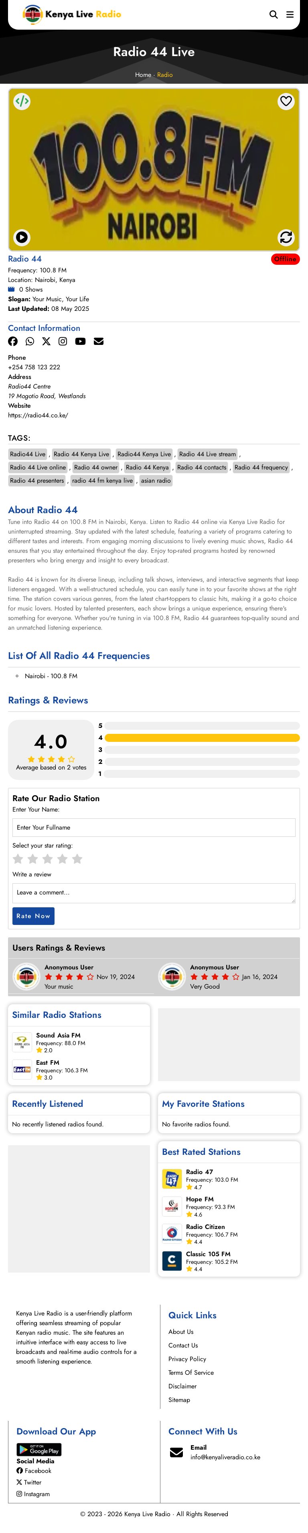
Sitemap (179, 1400)
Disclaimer (182, 1386)
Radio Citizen (205, 1226)
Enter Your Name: (36, 809)
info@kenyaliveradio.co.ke (225, 1457)
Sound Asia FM (58, 1035)
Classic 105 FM (208, 1254)
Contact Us (183, 1345)
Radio (165, 75)
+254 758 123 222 (34, 367)
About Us (180, 1332)
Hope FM (200, 1199)
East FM (47, 1062)
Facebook (33, 1471)
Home (143, 75)
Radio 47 (199, 1171)
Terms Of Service (191, 1372)
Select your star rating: (42, 845)
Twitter (28, 1482)
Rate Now (33, 916)
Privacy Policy (187, 1359)
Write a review (31, 874)
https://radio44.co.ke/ (38, 415)
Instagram (33, 1494)
